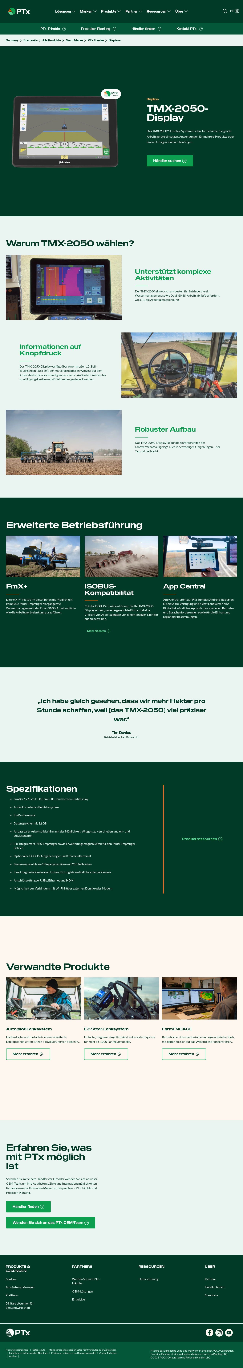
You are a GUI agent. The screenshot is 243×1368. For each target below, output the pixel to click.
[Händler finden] (28, 1206)
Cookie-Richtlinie (108, 1353)
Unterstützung (148, 1279)
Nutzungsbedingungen (17, 1350)
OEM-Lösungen (82, 1291)
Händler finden (215, 1287)
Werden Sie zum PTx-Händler (86, 1281)
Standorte (211, 1295)
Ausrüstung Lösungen (20, 1287)
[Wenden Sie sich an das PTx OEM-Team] (50, 1222)
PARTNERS (82, 1267)
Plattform (12, 1295)
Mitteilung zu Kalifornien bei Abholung (28, 1353)
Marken (11, 1279)
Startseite (30, 40)
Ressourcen (151, 1267)
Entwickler (79, 1299)
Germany (12, 40)
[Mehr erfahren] (28, 1054)
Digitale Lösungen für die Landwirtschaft (20, 1305)
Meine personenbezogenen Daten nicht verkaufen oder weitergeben (82, 1350)
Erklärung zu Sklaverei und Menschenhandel (73, 1353)
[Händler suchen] (170, 161)
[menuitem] (65, 11)
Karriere (210, 1279)
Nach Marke (74, 40)
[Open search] (225, 11)
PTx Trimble (96, 40)
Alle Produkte (51, 40)
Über (210, 1267)
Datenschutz (38, 1350)
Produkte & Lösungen (18, 1269)
